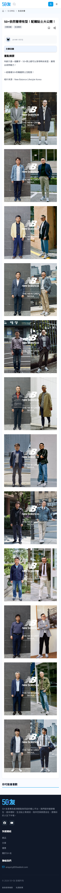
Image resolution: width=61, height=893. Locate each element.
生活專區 (11, 11)
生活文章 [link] (21, 11)
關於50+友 (7, 853)
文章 (4, 843)
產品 (4, 837)
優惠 (4, 848)
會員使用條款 (7, 887)
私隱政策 (19, 887)
